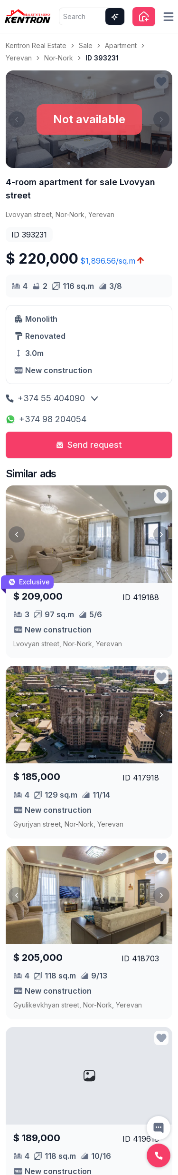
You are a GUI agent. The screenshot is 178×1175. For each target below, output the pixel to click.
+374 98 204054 (46, 419)
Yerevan (19, 58)
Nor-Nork (58, 58)
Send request (89, 445)
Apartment (121, 45)
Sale (86, 45)
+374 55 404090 (45, 398)
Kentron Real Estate (36, 45)
